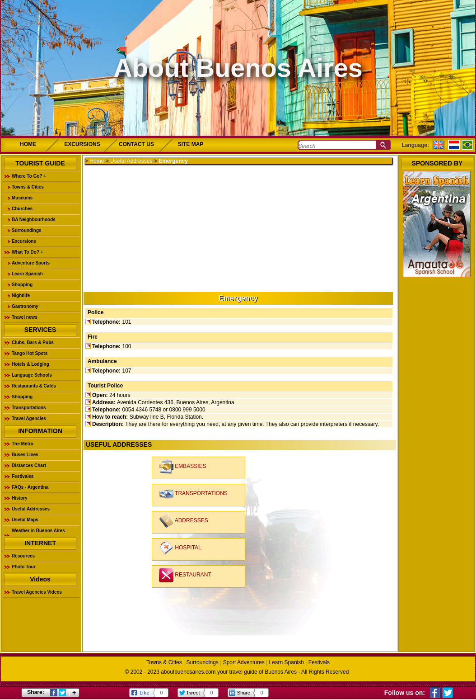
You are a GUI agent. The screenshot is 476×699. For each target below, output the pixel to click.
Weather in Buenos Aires (38, 530)
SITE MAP (191, 144)
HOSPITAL (180, 548)
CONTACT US (136, 144)
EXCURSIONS (82, 144)
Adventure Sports (31, 262)
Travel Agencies (29, 418)
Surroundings (27, 230)
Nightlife (21, 295)
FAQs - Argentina (30, 487)
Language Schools (32, 375)
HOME (28, 144)
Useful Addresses (31, 508)
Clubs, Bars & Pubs (33, 342)
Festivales (22, 476)
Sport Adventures (244, 662)
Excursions (24, 241)
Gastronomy (25, 306)
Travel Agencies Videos (37, 592)
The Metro (22, 443)
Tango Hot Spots (29, 353)
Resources (23, 555)
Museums (22, 197)
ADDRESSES (183, 521)
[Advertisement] (237, 227)
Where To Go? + (29, 176)
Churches (22, 208)
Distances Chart (29, 465)
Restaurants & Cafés (34, 385)
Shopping (22, 284)
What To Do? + (27, 252)
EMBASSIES (182, 466)
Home (96, 161)
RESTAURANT (185, 575)
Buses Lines (25, 454)
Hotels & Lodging (30, 364)
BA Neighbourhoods (34, 219)
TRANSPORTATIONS (193, 493)
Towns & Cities (28, 186)
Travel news (24, 317)
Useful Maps (25, 519)
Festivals (319, 662)
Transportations (29, 407)
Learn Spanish (27, 273)
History (19, 498)
